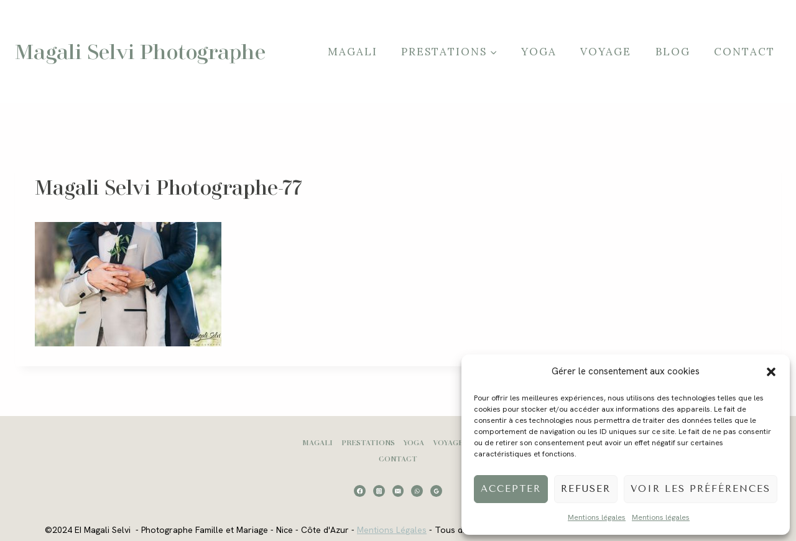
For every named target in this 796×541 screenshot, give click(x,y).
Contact (744, 51)
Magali (352, 51)
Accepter (511, 488)
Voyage (605, 51)
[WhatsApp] (417, 491)
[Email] (398, 491)
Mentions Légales (391, 529)
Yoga (539, 51)
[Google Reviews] (436, 491)
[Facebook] (360, 491)
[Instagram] (379, 491)
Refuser (586, 488)
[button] (771, 372)
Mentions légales (597, 517)
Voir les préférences (701, 488)
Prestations (368, 442)
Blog (672, 51)
